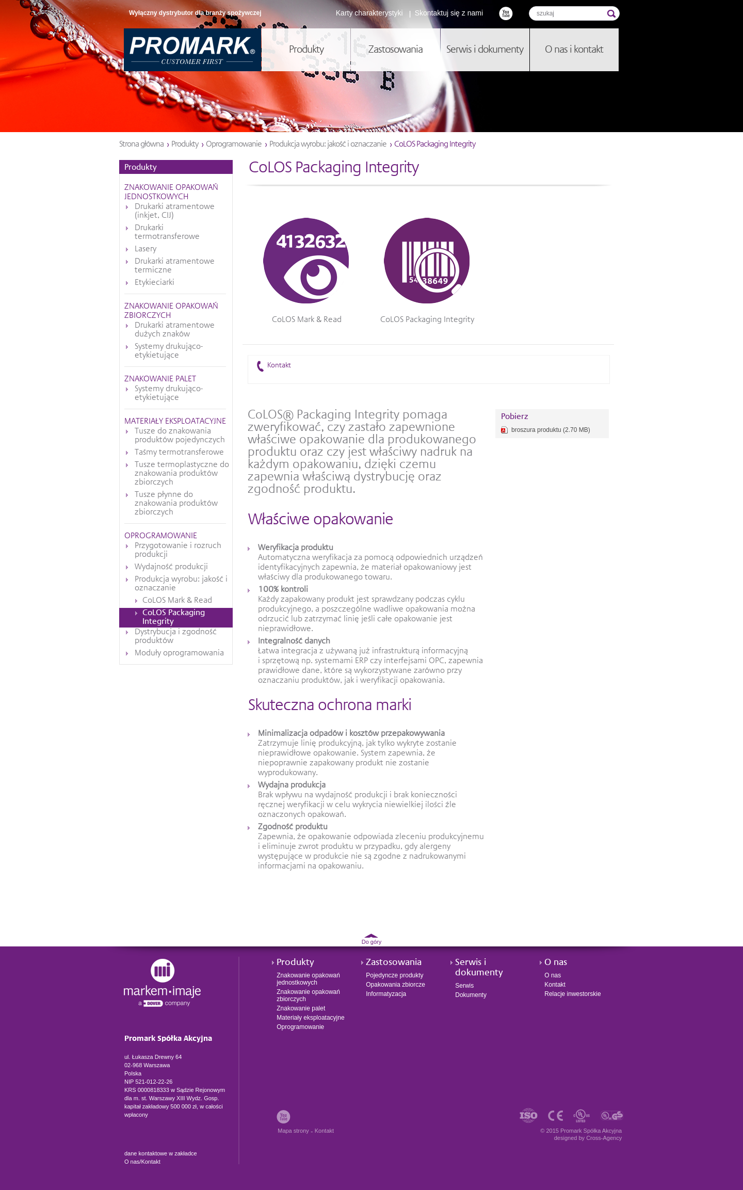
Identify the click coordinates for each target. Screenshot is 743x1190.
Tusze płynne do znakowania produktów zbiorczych (176, 504)
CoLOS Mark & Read (177, 601)
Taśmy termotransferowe (179, 452)
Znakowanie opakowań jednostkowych (308, 979)
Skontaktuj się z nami (449, 13)
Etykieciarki (154, 283)
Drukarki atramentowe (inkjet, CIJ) (175, 211)
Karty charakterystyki (369, 13)
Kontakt (279, 365)
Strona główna (141, 144)
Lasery (145, 249)
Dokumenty (471, 995)
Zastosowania (394, 962)
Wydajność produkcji (171, 567)
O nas (555, 962)
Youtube (506, 13)
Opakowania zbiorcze (395, 984)
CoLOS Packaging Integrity (173, 617)
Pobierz (514, 417)
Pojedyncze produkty (394, 975)
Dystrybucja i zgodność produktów (176, 636)
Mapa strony (293, 1131)
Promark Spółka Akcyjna (192, 49)
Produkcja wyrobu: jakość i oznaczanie (327, 144)
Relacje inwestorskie (572, 994)
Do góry (372, 942)
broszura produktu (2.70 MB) (550, 429)
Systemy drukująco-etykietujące (169, 351)
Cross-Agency (604, 1138)
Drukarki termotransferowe (167, 232)
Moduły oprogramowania (179, 653)
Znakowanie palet (160, 379)
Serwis (464, 985)
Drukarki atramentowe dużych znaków (175, 330)
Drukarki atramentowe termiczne (175, 266)
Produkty (184, 144)
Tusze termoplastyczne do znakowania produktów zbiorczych (182, 474)
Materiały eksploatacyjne (175, 421)
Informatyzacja (386, 994)
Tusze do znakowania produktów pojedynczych (180, 435)
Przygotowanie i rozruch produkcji (178, 550)
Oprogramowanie (234, 144)
